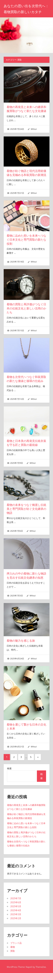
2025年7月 (15, 897)
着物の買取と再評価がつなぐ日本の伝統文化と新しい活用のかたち (26, 308)
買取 (12, 949)
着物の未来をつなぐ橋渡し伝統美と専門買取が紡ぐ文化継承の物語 (26, 508)
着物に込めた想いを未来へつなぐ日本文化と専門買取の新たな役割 (26, 239)
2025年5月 (15, 905)
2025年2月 (15, 917)
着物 (12, 945)
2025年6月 (15, 901)
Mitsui (34, 129)
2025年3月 (15, 913)
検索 (9, 767)
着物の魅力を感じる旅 (21, 639)
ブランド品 (16, 941)
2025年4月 (15, 909)
